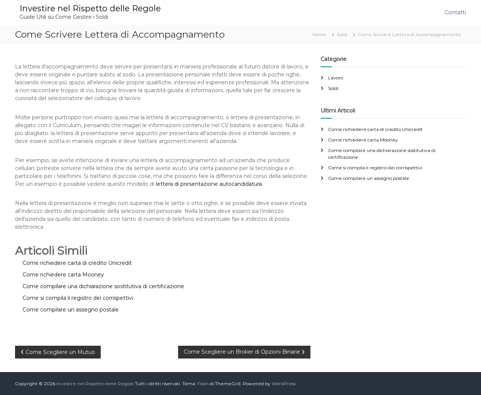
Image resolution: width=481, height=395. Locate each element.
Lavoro (335, 78)
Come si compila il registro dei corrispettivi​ (375, 167)
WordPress (284, 383)
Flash (203, 383)
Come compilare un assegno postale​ (368, 178)
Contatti (455, 12)
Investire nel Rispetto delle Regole (90, 8)
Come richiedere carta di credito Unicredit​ (375, 129)
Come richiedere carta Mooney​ (363, 140)
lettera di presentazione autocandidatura (209, 184)
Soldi (342, 34)
